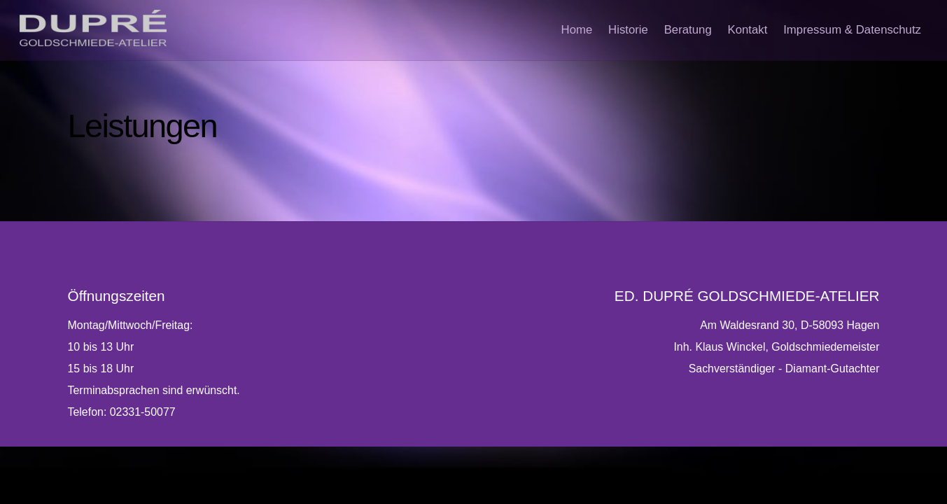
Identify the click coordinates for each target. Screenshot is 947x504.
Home (559, 31)
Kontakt (742, 31)
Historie (615, 31)
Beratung (678, 31)
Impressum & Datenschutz (850, 31)
